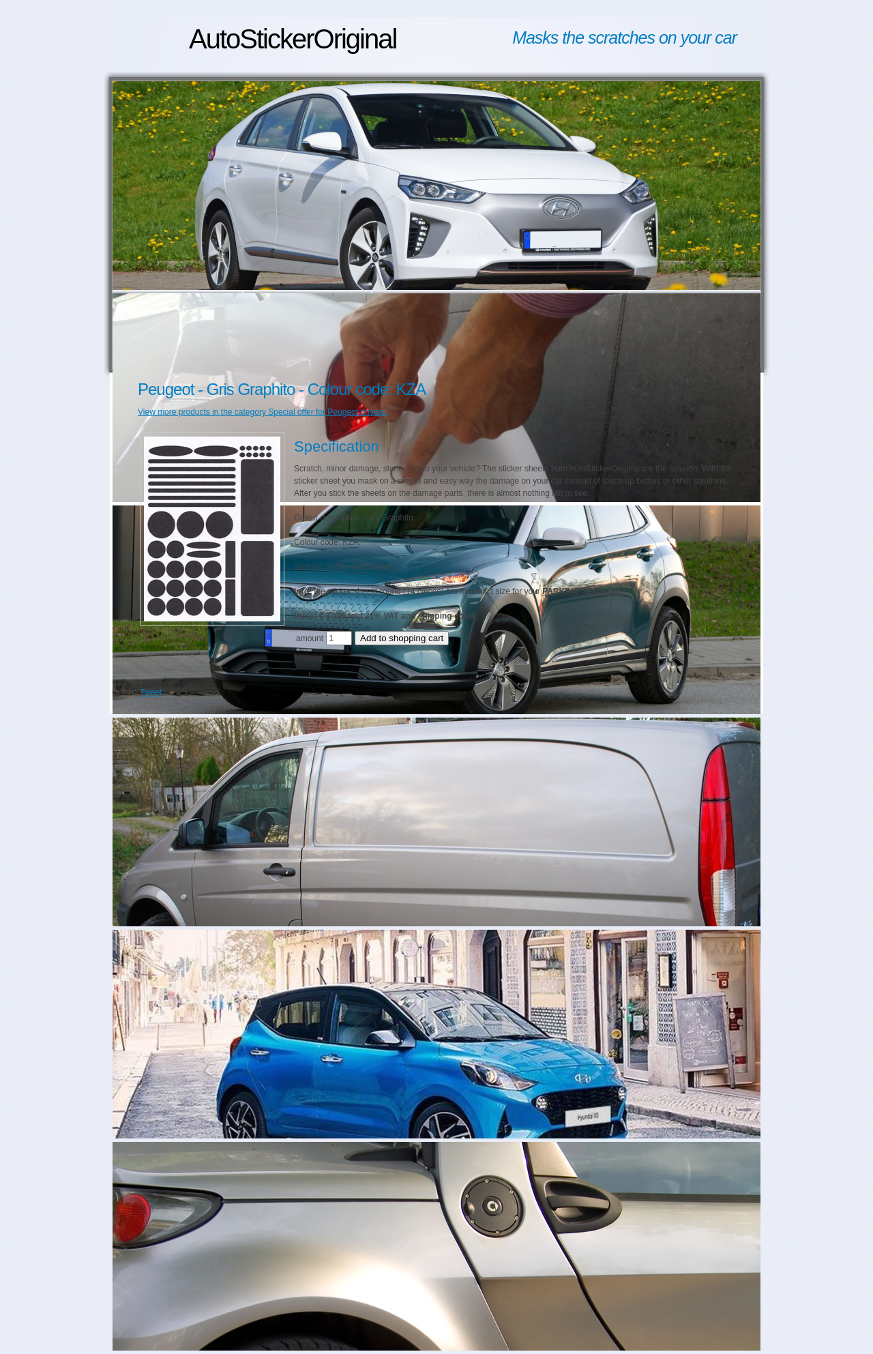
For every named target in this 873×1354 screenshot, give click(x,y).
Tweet (151, 692)
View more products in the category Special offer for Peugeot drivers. (262, 412)
